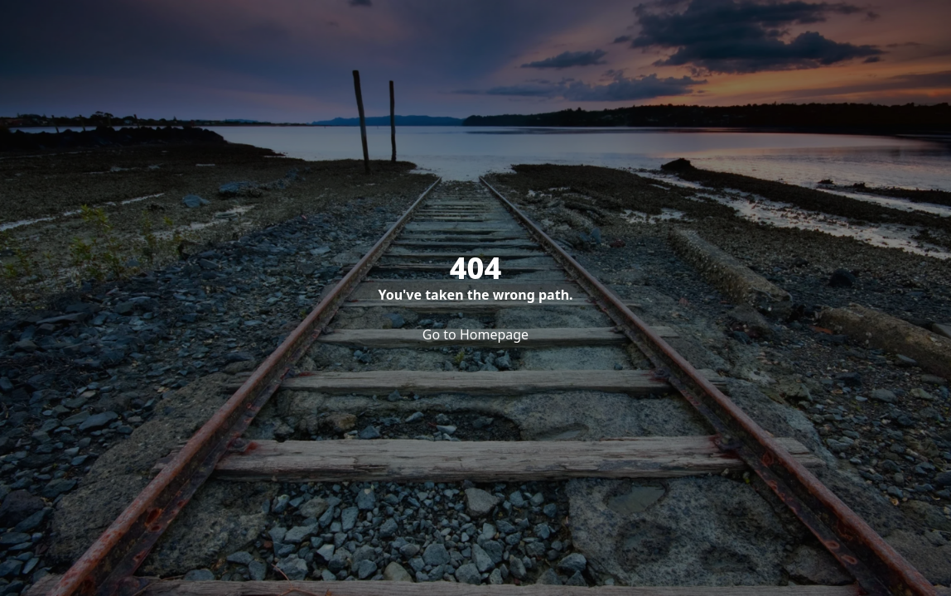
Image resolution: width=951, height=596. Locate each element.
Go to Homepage (475, 334)
